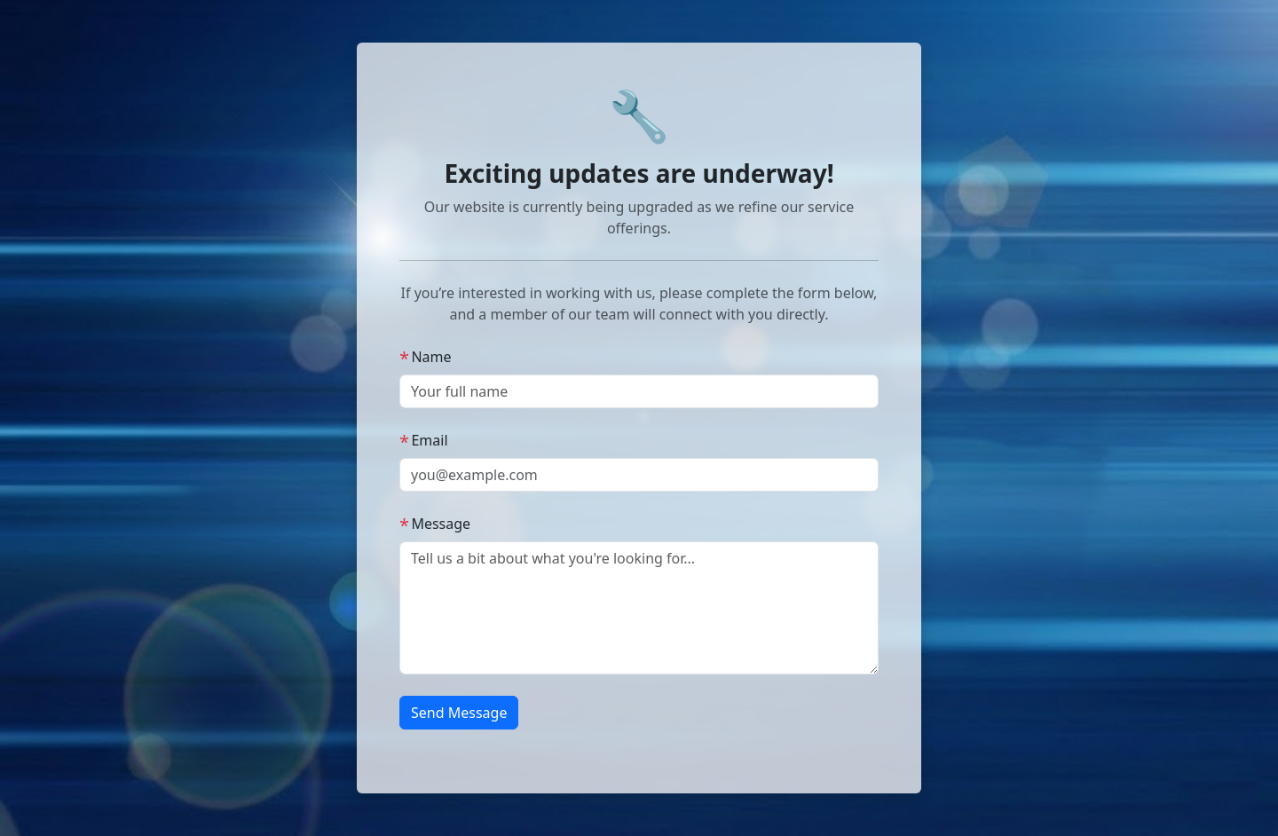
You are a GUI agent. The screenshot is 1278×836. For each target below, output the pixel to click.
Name (425, 356)
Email (423, 440)
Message (434, 523)
